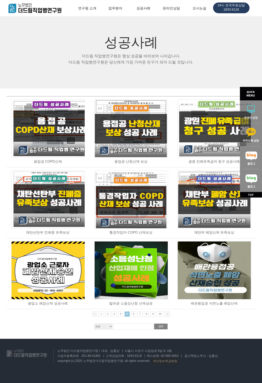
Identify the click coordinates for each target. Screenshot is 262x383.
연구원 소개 (87, 8)
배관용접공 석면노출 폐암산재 (214, 303)
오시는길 (199, 8)
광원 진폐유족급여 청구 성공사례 (214, 161)
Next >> (167, 314)
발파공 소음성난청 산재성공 (131, 303)
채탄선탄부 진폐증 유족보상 (47, 232)
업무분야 (115, 8)
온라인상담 (171, 8)
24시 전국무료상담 (231, 7)
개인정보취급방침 (165, 361)
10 (160, 314)
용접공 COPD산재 (48, 161)
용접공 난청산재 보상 (130, 161)
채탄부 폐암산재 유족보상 (214, 232)
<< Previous (94, 314)
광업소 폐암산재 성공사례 (48, 303)
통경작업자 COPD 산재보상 (130, 232)
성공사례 (143, 8)
